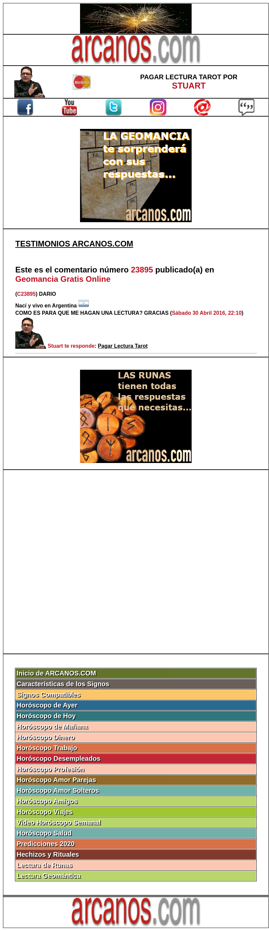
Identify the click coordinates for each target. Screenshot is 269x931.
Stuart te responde (70, 346)
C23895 (26, 294)
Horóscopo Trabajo (47, 747)
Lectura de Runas (44, 865)
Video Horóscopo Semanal (59, 822)
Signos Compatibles (48, 694)
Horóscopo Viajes (45, 811)
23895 (142, 269)
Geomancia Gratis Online (63, 278)
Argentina (64, 305)
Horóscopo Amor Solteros (58, 790)
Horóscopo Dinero (45, 737)
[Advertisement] (136, 561)
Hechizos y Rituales (48, 854)
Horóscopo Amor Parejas (56, 779)
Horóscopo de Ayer (47, 705)
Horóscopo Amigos (47, 801)
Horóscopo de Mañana (52, 726)
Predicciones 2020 (46, 843)
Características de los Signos (63, 684)
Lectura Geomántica (48, 875)
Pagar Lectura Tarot (123, 346)
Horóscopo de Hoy (46, 715)
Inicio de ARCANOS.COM (56, 673)
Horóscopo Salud (44, 833)
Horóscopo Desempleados (58, 758)
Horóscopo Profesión (50, 769)
